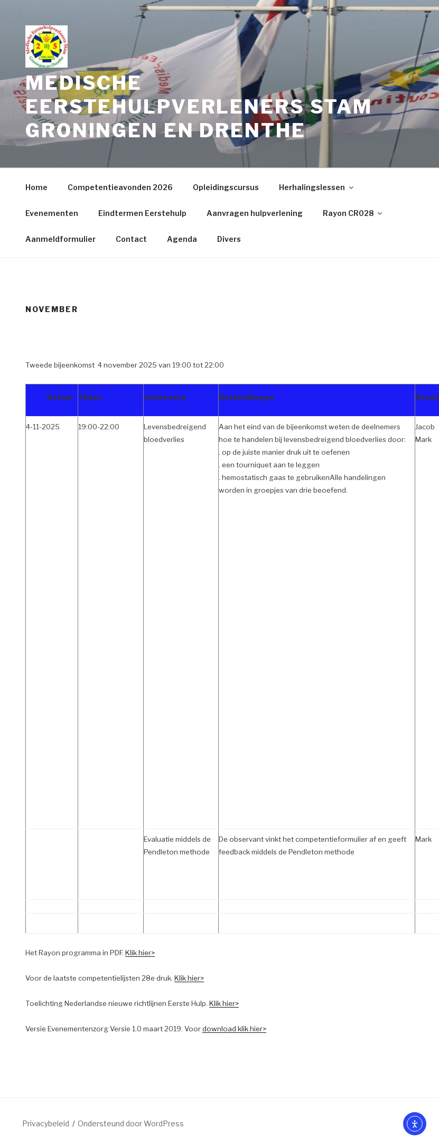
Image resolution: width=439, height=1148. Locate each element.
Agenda (182, 238)
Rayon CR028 (353, 213)
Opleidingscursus (226, 187)
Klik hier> (140, 952)
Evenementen (51, 213)
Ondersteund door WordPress (131, 1123)
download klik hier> (234, 1028)
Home (36, 187)
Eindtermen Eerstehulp (142, 213)
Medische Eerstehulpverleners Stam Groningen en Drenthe (198, 106)
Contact (131, 238)
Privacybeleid (45, 1123)
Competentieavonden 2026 (120, 187)
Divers (229, 238)
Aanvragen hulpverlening (255, 213)
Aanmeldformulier (60, 238)
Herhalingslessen (317, 187)
